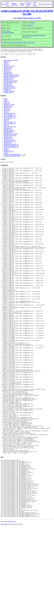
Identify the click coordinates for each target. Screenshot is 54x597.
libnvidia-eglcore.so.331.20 (11, 77)
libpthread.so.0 (8, 144)
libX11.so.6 (7, 110)
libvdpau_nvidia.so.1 (9, 92)
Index (3, 4)
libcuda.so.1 (7, 71)
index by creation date (29, 4)
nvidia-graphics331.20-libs (11, 61)
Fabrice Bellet (4, 595)
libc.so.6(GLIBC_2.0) (9, 114)
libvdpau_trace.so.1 (9, 93)
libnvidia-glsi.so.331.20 (10, 83)
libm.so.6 (6, 126)
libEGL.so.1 (7, 63)
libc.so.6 (6, 113)
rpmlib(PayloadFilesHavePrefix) (12, 157)
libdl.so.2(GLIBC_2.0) (10, 123)
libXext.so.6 (7, 111)
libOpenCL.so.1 (8, 70)
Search (50, 4)
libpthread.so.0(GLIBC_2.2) (11, 148)
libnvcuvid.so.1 (8, 73)
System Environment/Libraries (8, 31)
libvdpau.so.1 (7, 90)
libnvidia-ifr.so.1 (8, 85)
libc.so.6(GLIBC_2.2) (9, 119)
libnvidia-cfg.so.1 (8, 74)
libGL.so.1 (6, 65)
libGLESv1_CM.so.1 (9, 67)
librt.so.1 (6, 149)
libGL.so (6, 64)
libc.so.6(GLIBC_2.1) (9, 116)
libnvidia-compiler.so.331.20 (11, 76)
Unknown (32, 22)
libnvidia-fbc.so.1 (8, 80)
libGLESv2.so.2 (8, 68)
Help (46, 4)
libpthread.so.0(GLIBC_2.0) (11, 145)
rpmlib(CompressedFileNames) (12, 155)
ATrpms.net (30, 25)
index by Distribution (15, 4)
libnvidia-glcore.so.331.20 (10, 82)
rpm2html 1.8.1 (12, 592)
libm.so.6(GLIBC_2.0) (10, 127)
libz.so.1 (6, 154)
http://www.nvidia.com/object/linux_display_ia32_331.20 (19, 42)
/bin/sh (5, 100)
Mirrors (41, 4)
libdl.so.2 (6, 122)
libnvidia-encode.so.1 (9, 79)
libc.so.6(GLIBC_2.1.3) (10, 117)
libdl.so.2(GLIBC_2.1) (10, 125)
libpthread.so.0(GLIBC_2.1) (11, 147)
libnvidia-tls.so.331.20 (10, 89)
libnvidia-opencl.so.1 (9, 87)
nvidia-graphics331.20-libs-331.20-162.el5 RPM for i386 (27, 12)
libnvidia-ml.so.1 (8, 86)
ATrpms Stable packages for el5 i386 (29, 18)
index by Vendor (23, 4)
